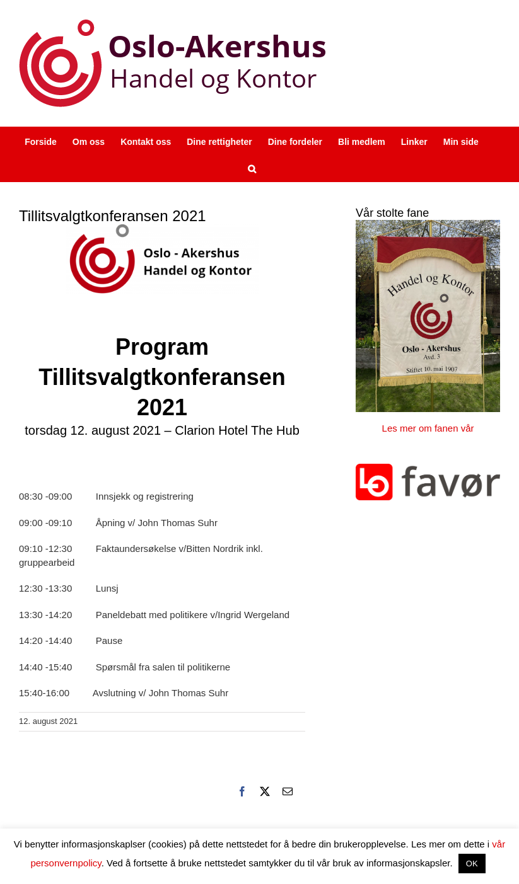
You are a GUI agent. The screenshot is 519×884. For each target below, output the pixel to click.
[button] (252, 167)
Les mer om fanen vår (428, 428)
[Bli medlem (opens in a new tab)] (361, 140)
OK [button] (472, 863)
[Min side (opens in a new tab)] (461, 140)
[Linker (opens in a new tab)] (414, 140)
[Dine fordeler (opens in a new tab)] (295, 140)
